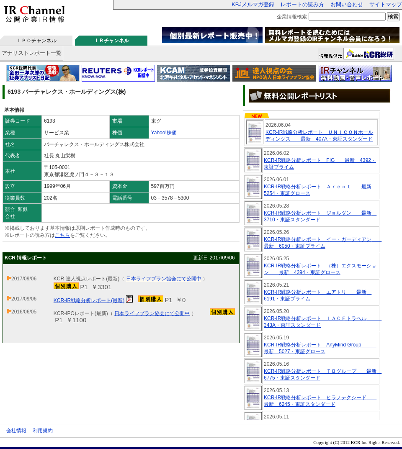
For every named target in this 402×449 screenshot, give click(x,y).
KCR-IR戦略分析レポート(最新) (89, 300)
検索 (393, 16)
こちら (62, 235)
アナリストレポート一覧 (32, 53)
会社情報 (16, 431)
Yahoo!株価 (164, 133)
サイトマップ (385, 4)
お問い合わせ (346, 4)
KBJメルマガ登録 (253, 4)
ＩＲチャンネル (111, 41)
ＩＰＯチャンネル (36, 41)
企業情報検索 (292, 17)
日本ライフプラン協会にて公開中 (163, 279)
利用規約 (43, 431)
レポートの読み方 (302, 4)
